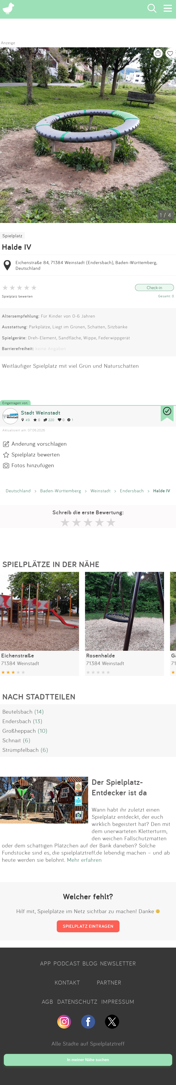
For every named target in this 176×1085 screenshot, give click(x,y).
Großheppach (19, 730)
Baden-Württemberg (60, 491)
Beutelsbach (17, 711)
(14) (39, 711)
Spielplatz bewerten (17, 296)
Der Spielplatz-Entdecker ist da (119, 787)
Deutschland (18, 491)
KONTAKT (67, 982)
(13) (37, 721)
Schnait (11, 740)
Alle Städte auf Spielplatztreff (88, 1043)
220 (49, 420)
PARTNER (109, 982)
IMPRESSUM (117, 1001)
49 (25, 420)
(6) (26, 740)
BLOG (90, 963)
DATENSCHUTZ (77, 1001)
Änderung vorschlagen (39, 443)
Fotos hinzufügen (32, 465)
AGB (47, 1001)
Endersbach (132, 491)
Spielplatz (12, 236)
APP (45, 963)
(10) (42, 730)
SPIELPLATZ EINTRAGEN (88, 926)
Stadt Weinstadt (40, 412)
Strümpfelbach (20, 749)
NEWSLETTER (118, 963)
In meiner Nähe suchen (88, 1060)
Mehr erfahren (84, 859)
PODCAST (66, 963)
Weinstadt (101, 491)
